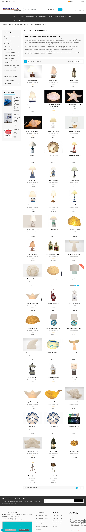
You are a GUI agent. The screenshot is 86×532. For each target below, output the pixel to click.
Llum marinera (53, 229)
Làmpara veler (53, 80)
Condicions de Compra (42, 515)
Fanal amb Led (32, 377)
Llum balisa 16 (53, 180)
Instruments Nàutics (9, 46)
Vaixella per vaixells (9, 55)
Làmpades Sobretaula (32, 82)
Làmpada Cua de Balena (74, 254)
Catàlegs (54, 526)
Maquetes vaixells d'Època (11, 68)
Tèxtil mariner (7, 83)
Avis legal (38, 529)
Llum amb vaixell (33, 205)
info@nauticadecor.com (19, 2)
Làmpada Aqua (74, 279)
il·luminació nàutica (9, 52)
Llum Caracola (74, 402)
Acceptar (10, 529)
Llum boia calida (53, 156)
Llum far (32, 156)
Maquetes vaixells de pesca (11, 65)
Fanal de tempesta (53, 303)
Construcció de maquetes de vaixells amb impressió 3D (17, 101)
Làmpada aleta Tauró (32, 353)
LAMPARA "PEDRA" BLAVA (53, 353)
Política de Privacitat (41, 524)
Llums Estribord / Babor (53, 254)
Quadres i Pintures (9, 80)
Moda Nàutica (8, 49)
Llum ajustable (32, 476)
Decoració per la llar (57, 515)
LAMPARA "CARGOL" (32, 131)
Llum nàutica (74, 377)
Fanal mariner (74, 80)
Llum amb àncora (53, 131)
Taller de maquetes (57, 521)
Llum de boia (33, 427)
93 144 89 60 (6, 2)
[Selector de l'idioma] (71, 1)
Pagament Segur (40, 521)
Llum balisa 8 (32, 180)
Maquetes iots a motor (10, 70)
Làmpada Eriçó (53, 279)
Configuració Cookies (24, 529)
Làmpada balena (53, 402)
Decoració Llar (8, 41)
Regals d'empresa (9, 44)
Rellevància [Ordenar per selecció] (79, 61)
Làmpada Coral (74, 451)
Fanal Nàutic (53, 451)
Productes (8, 32)
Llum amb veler (32, 254)
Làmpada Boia (53, 427)
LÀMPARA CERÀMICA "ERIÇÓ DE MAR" (53, 105)
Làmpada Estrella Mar (32, 451)
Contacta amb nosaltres (42, 526)
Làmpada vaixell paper (32, 303)
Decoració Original (57, 518)
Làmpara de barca (32, 105)
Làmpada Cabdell (32, 279)
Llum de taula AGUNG (32, 229)
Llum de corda (53, 205)
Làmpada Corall (32, 328)
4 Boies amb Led (74, 427)
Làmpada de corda (74, 131)
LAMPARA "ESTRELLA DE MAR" (74, 105)
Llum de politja (32, 80)
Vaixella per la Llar (9, 58)
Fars (5, 73)
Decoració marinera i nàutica (9, 37)
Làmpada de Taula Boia (53, 328)
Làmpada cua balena (74, 353)
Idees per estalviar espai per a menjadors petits (17, 117)
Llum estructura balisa (74, 156)
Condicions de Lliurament (42, 518)
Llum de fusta (53, 476)
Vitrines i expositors (57, 524)
